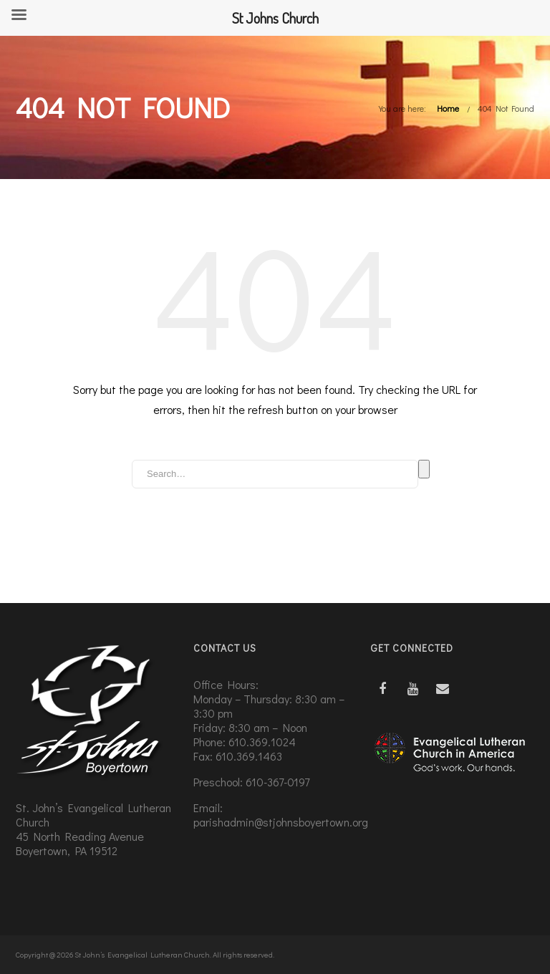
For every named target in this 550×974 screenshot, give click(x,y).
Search (424, 469)
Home (448, 108)
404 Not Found (506, 108)
